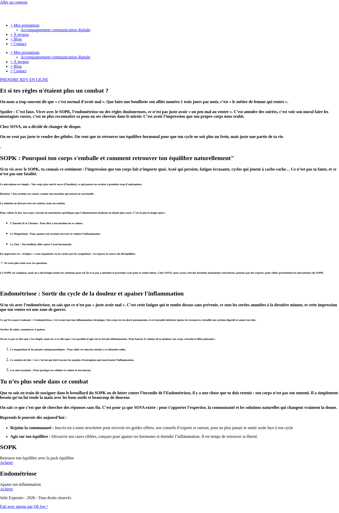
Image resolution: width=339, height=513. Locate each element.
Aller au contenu (13, 2)
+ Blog (16, 39)
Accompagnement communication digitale (55, 30)
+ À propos (19, 34)
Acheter (6, 462)
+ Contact (18, 44)
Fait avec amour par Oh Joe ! (24, 506)
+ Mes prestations (25, 25)
